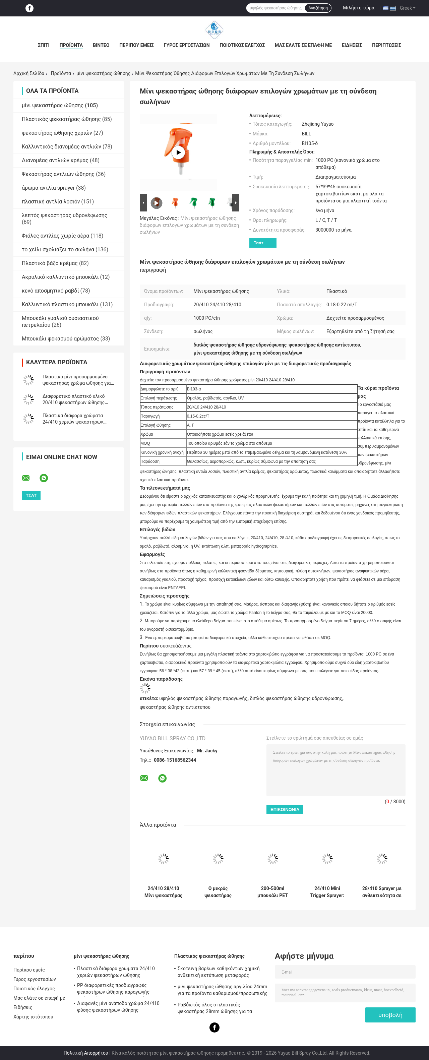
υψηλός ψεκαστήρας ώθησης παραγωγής (203, 698)
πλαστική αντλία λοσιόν (51, 201)
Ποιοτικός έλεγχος (242, 45)
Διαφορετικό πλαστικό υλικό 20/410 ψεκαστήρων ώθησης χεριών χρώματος (74, 402)
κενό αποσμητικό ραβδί (50, 291)
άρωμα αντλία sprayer (48, 188)
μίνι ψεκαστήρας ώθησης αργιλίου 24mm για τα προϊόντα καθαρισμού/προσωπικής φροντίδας (222, 991)
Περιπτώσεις (386, 45)
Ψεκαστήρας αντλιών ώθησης (58, 174)
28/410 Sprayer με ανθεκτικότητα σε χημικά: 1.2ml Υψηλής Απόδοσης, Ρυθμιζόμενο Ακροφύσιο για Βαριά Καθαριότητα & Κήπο (382, 892)
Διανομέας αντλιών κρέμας (55, 160)
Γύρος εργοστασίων (187, 45)
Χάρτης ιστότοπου (33, 1016)
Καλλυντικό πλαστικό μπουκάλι (60, 304)
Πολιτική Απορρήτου (86, 1053)
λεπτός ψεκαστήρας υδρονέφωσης (64, 215)
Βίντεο (101, 45)
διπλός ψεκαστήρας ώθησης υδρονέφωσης (296, 698)
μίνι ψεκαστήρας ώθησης (103, 73)
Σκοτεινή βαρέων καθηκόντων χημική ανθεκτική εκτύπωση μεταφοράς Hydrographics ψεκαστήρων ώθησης (219, 973)
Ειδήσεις (352, 45)
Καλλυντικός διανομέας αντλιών (61, 146)
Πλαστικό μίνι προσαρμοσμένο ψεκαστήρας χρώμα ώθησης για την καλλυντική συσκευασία (77, 383)
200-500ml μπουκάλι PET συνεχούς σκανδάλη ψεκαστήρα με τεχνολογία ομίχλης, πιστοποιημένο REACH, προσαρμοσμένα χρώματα (272, 892)
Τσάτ (258, 242)
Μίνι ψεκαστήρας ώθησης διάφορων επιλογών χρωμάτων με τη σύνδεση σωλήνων (189, 225)
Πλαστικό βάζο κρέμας (50, 263)
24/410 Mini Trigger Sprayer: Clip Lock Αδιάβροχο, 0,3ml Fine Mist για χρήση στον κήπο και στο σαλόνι (327, 892)
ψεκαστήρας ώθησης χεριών (57, 133)
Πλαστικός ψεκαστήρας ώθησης (61, 119)
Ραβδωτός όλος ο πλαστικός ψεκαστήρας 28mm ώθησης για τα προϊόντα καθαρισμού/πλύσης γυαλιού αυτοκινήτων (219, 1009)
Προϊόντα (71, 45)
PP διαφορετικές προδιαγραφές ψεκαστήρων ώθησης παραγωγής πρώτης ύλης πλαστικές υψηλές (113, 990)
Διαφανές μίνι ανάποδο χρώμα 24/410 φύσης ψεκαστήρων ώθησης (118, 1007)
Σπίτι (44, 45)
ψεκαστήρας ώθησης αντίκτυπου (175, 707)
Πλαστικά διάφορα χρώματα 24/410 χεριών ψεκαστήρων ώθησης (73, 422)
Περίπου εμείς (136, 45)
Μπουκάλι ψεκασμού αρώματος (60, 338)
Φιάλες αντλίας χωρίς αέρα (55, 236)
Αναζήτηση (318, 8)
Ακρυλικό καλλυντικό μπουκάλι (60, 277)
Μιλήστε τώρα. (359, 7)
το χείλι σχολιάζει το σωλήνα (58, 249)
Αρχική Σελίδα (28, 73)
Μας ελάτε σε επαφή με (303, 45)
